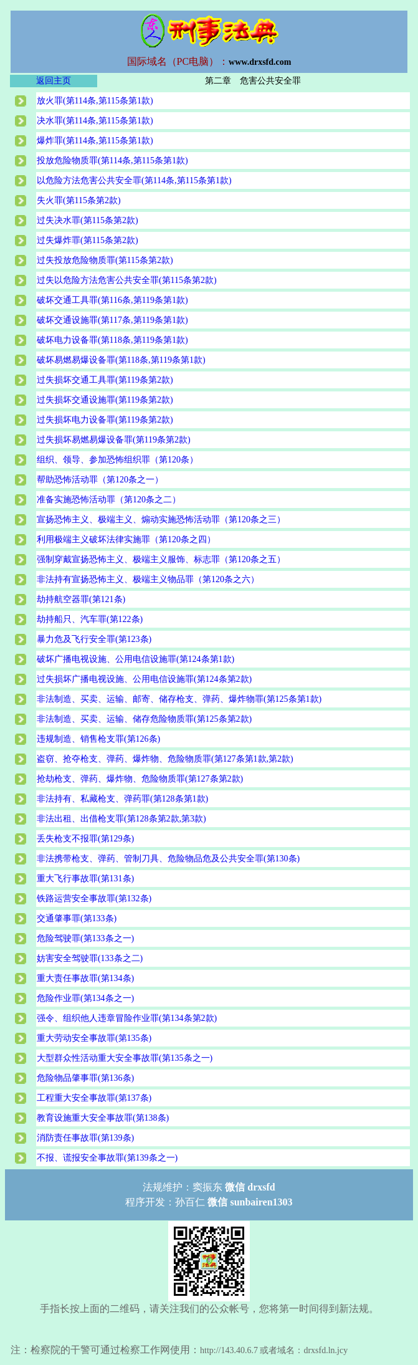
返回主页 (53, 80)
